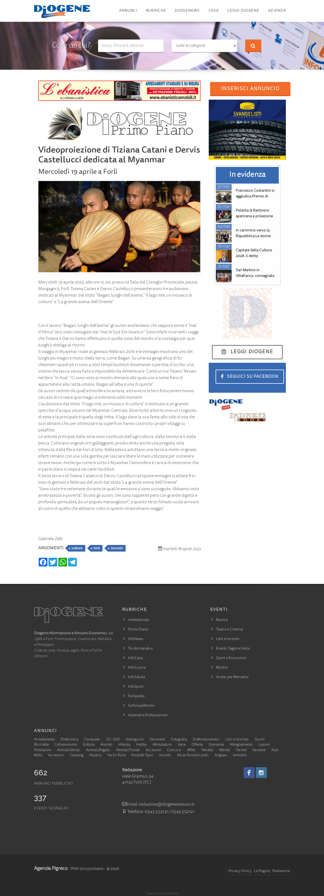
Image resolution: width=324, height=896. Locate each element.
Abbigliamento (241, 745)
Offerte (197, 745)
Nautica (95, 755)
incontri (117, 548)
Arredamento (44, 740)
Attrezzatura (162, 745)
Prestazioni (42, 750)
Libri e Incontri (228, 639)
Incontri (165, 755)
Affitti (191, 750)
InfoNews (135, 639)
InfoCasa (135, 658)
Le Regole (262, 871)
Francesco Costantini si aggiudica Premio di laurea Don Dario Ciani (255, 196)
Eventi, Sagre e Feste (233, 649)
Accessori (153, 750)
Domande (216, 745)
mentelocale (138, 620)
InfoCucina (137, 668)
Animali (106, 745)
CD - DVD (113, 740)
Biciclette (41, 745)
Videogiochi (135, 740)
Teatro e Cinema (229, 630)
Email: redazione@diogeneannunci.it (158, 804)
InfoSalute (136, 677)
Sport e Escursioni (231, 658)
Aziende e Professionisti (148, 715)
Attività (224, 750)
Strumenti (157, 740)
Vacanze (258, 750)
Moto (38, 755)
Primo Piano (138, 630)
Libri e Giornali (237, 740)
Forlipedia (136, 696)
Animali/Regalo (98, 750)
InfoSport (136, 687)
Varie (182, 745)
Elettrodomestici (206, 740)
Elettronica (69, 740)
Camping (76, 755)
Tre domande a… (141, 649)
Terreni (241, 750)
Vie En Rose (116, 755)
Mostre (222, 668)
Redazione (281, 871)
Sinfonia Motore (141, 706)
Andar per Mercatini (232, 677)
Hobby (141, 745)
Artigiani (220, 755)
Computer (92, 740)
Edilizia (89, 745)
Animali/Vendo (68, 750)
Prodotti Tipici (142, 755)
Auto (275, 750)
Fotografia (179, 740)
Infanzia (124, 745)
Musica (222, 620)
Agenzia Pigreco (51, 868)
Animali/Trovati (128, 750)
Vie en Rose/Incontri (192, 755)
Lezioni (264, 745)
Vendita (207, 750)
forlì (97, 548)
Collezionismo (65, 745)
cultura (77, 548)
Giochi (260, 740)
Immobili (240, 755)
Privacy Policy (240, 871)
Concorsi (174, 750)
